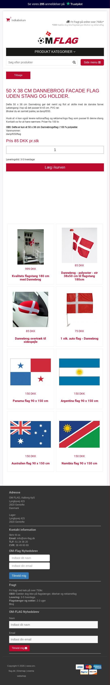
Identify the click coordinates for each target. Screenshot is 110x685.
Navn (12, 618)
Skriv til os (14, 535)
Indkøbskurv (16, 20)
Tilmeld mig (19, 575)
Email (12, 633)
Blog (11, 604)
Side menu (92, 62)
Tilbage (18, 75)
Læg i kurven (55, 167)
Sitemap (21, 671)
